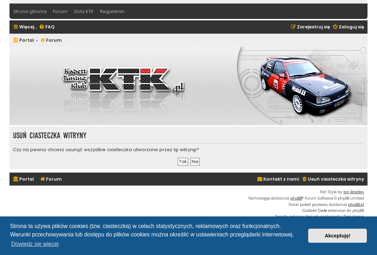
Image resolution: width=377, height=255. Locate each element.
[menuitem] (46, 27)
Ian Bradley (353, 192)
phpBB (296, 198)
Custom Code (315, 210)
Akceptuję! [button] (338, 236)
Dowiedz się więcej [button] (35, 244)
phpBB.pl (356, 204)
